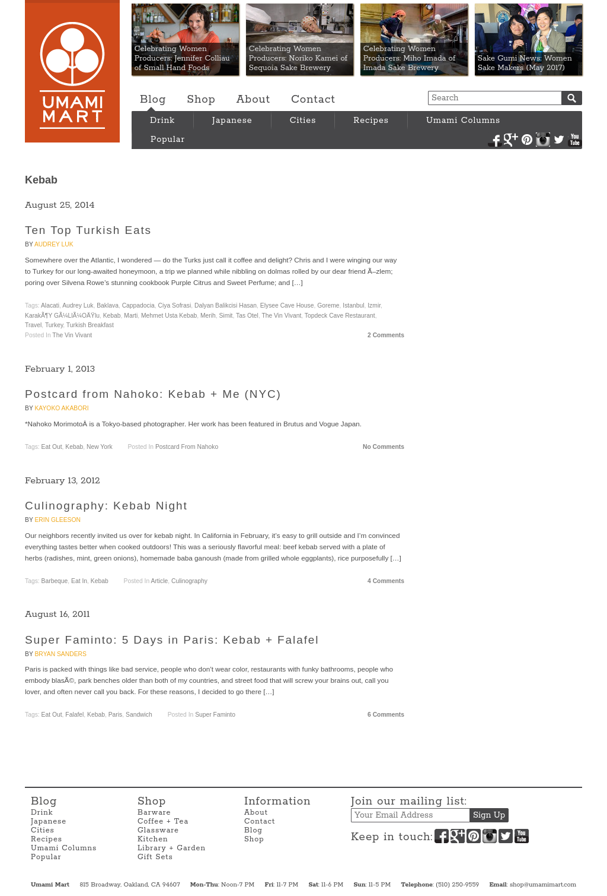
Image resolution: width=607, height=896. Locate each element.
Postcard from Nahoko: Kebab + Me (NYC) (153, 394)
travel (33, 325)
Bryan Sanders (60, 654)
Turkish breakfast (90, 325)
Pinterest (527, 139)
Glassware (158, 830)
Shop (201, 100)
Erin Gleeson (57, 520)
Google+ (511, 139)
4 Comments (386, 581)
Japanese (232, 120)
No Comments (383, 447)
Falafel (74, 714)
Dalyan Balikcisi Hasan (225, 305)
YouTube (575, 139)
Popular (168, 139)
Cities (303, 120)
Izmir (374, 305)
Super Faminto (215, 714)
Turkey (54, 325)
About (253, 100)
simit (225, 315)
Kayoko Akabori (61, 408)
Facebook (495, 139)
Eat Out (51, 447)
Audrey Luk (54, 244)
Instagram (543, 139)
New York (100, 447)
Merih (208, 315)
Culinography (189, 581)
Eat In (79, 581)
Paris (115, 714)
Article (159, 581)
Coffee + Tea (163, 821)
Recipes (371, 120)
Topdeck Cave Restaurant (340, 315)
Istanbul (353, 305)
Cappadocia (138, 305)
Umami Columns (463, 120)
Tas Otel (247, 315)
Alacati (50, 305)
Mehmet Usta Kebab (169, 315)
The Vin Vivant (281, 315)
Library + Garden (172, 848)
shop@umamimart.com (543, 885)
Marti (131, 315)
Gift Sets (155, 857)
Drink (162, 120)
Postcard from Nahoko (186, 447)
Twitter (559, 139)
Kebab (112, 315)
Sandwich (139, 714)
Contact (313, 100)
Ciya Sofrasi (174, 305)
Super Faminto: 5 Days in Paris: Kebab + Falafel (172, 640)
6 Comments (386, 714)
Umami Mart (72, 71)
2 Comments (386, 335)
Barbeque (54, 581)
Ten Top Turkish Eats (88, 230)
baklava (108, 305)
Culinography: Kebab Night (106, 505)
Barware (154, 812)
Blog (153, 100)
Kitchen (153, 839)
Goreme (328, 305)
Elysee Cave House (287, 305)
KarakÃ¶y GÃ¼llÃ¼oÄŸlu (62, 315)
